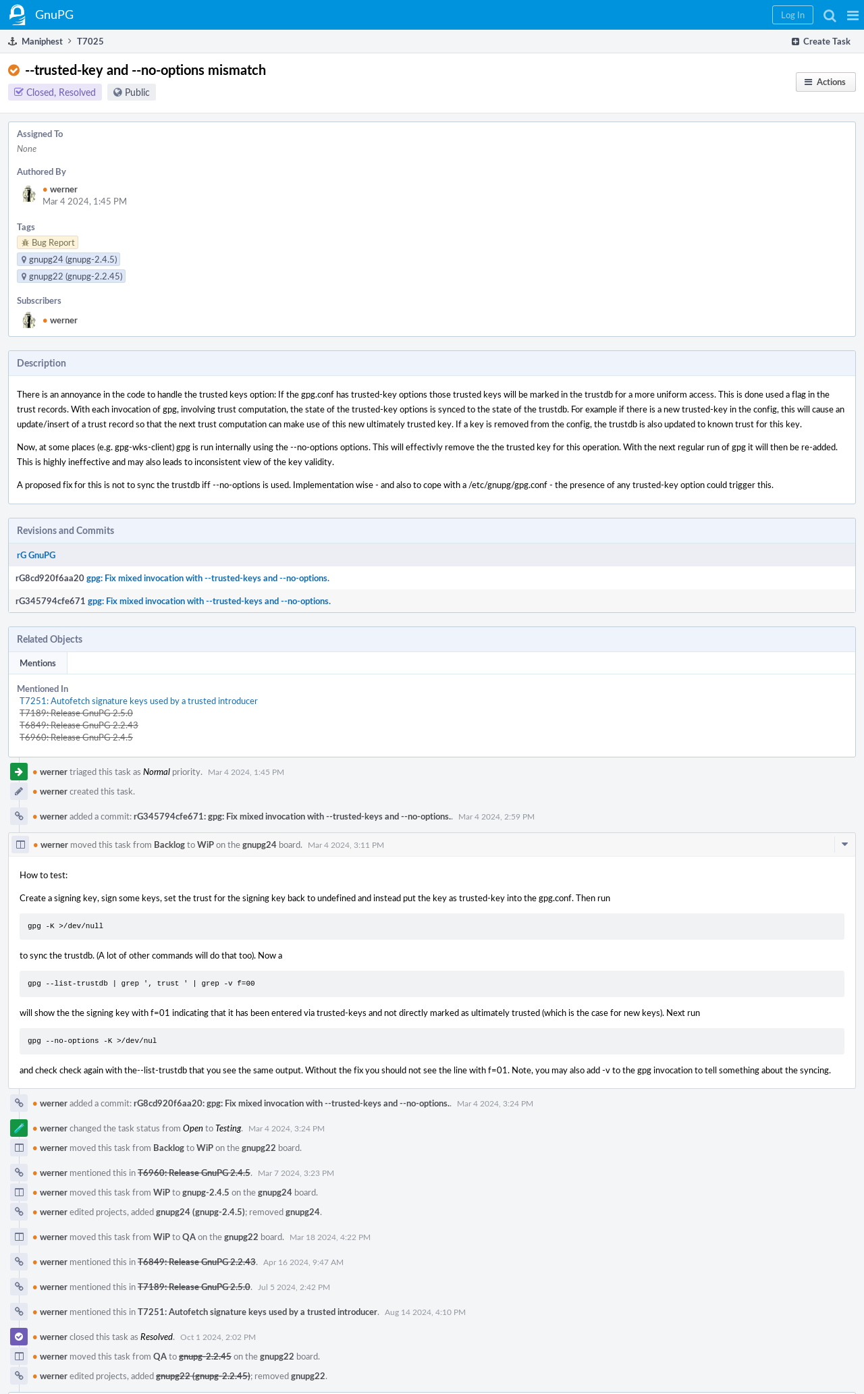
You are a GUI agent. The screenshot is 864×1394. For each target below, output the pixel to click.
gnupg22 (259, 1148)
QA (189, 1237)
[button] (853, 15)
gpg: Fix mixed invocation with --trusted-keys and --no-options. (207, 578)
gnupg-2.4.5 (206, 1192)
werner (60, 189)
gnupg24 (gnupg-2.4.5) (200, 1212)
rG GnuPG (36, 555)
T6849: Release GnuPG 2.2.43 (79, 725)
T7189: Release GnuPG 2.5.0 (76, 713)
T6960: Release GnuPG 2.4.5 (76, 737)
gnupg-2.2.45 (205, 1356)
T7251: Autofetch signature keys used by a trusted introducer (139, 701)
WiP (205, 844)
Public (137, 92)
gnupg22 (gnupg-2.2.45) (203, 1376)
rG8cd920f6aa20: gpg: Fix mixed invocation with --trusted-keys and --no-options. (292, 1103)
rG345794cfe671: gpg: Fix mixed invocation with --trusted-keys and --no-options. (292, 816)
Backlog (169, 844)
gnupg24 (259, 844)
